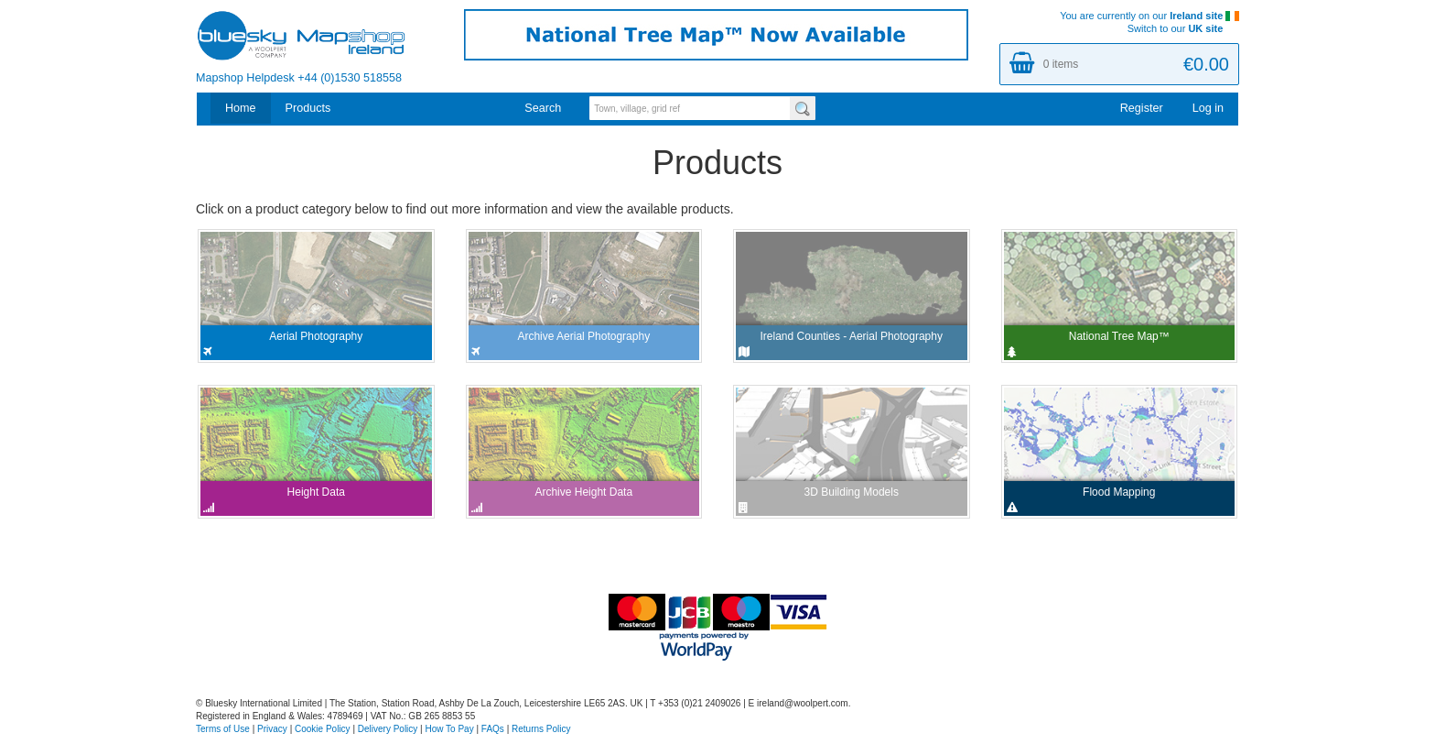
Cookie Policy (323, 729)
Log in (1208, 108)
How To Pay (450, 729)
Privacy (272, 729)
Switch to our (1183, 28)
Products (308, 108)
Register (1141, 108)
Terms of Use (223, 729)
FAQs (492, 729)
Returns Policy (541, 729)
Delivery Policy (388, 729)
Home (240, 108)
